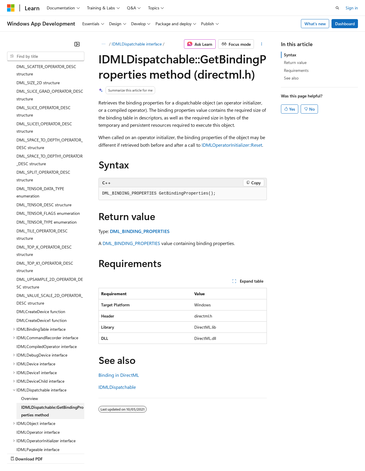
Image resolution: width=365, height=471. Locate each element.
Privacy (128, 453)
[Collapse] (77, 44)
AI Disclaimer (19, 453)
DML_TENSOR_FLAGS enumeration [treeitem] (48, 162)
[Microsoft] (11, 8)
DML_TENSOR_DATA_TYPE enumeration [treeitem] (40, 141)
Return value (295, 62)
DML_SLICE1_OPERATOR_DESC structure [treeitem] (44, 76)
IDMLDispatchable (117, 387)
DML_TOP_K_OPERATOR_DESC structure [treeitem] (44, 199)
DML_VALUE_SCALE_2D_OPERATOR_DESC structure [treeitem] (49, 248)
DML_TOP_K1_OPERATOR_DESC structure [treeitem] (44, 215)
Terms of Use (214, 453)
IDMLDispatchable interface (137, 44)
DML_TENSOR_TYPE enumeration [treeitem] (46, 171)
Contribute (105, 453)
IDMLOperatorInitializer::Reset (232, 145)
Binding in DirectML (118, 375)
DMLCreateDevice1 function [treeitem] (41, 269)
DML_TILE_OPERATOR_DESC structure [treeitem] (42, 183)
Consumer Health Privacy (169, 453)
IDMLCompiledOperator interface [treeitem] (46, 295)
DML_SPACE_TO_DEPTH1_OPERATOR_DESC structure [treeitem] (49, 108)
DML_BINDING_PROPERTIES (131, 243)
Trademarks (243, 453)
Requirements (296, 70)
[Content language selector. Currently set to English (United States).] (34, 439)
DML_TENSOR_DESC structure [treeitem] (43, 153)
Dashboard (345, 23)
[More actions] (261, 44)
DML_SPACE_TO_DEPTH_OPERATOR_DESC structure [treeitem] (49, 92)
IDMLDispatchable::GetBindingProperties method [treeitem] (52, 360)
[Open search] (337, 8)
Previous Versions (53, 453)
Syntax (290, 55)
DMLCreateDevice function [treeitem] (40, 260)
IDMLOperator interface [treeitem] (38, 381)
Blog (80, 453)
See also (291, 78)
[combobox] (45, 56)
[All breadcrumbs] (103, 44)
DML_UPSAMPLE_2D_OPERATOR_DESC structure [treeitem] (49, 232)
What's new (315, 23)
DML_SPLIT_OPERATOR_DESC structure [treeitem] (43, 124)
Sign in (352, 8)
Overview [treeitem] (29, 347)
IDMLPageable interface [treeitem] (37, 398)
